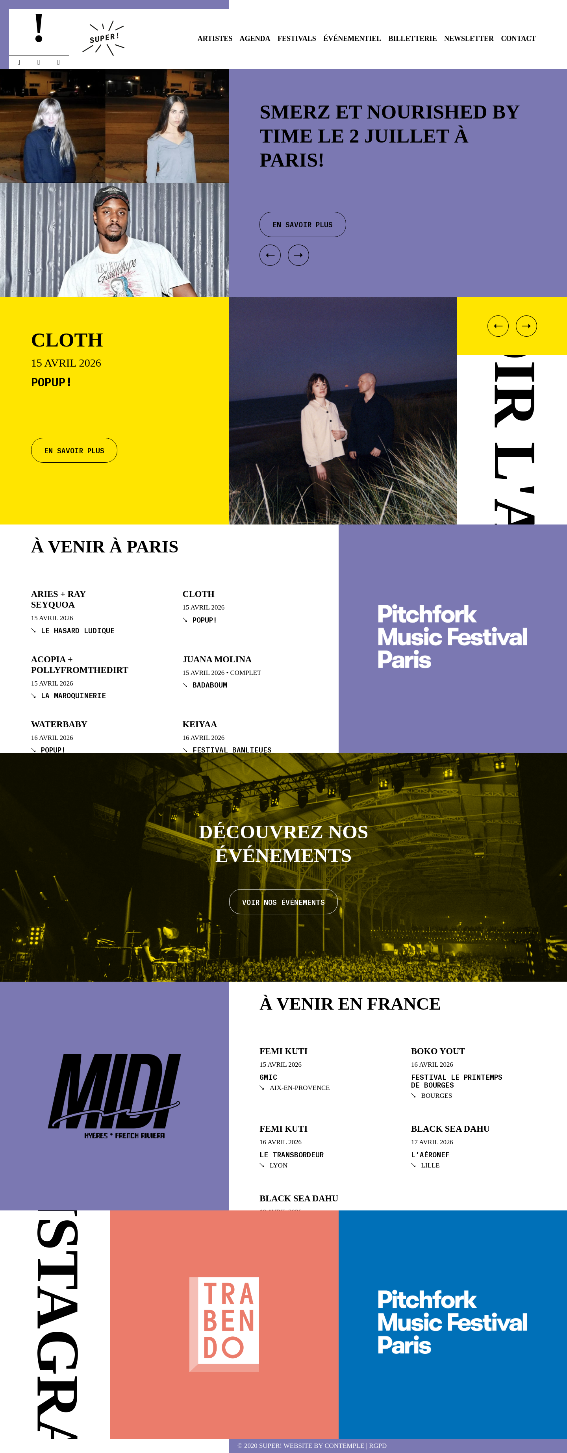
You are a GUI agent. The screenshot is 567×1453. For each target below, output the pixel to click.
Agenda (255, 39)
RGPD (378, 1446)
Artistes (215, 39)
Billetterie (413, 39)
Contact (518, 39)
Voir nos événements (283, 901)
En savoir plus (74, 450)
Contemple (344, 1446)
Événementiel (352, 39)
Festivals (297, 39)
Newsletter (469, 39)
